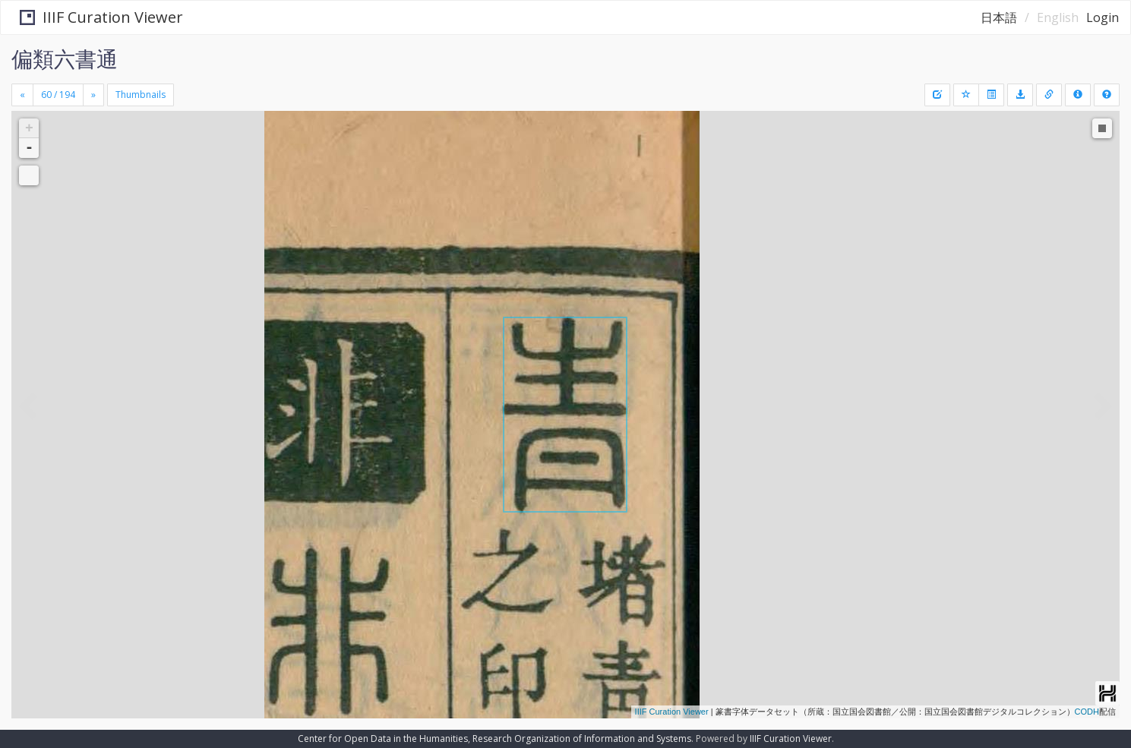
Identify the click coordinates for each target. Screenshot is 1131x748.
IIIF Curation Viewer (94, 17)
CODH (1087, 711)
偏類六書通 (64, 58)
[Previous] (22, 95)
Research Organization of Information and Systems (581, 738)
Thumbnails (140, 94)
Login (1102, 17)
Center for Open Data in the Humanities (383, 738)
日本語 (999, 17)
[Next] (93, 95)
